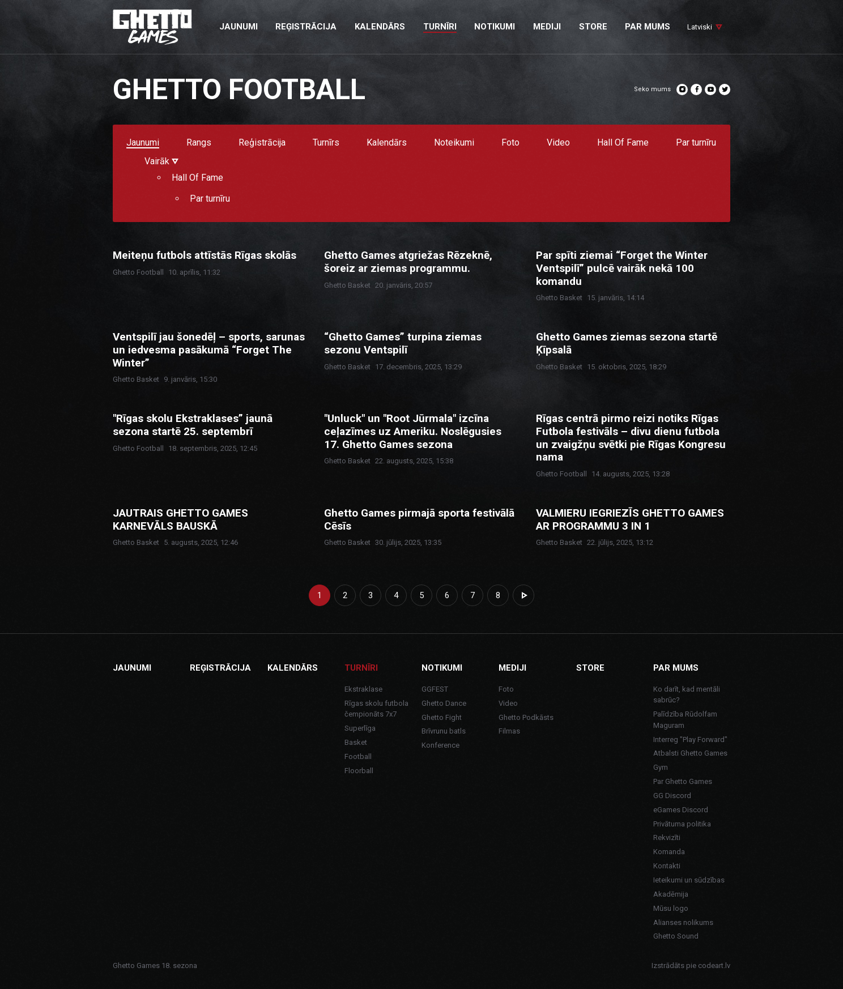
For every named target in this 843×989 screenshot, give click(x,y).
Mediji (512, 668)
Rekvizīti (666, 837)
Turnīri (361, 668)
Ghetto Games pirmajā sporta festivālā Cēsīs (419, 519)
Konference (440, 745)
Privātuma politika (682, 824)
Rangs (198, 143)
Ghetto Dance (444, 703)
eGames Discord (680, 809)
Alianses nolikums (683, 922)
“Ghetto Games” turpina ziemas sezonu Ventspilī (403, 343)
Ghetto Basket (347, 285)
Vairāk (161, 162)
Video (558, 143)
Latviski (699, 27)
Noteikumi (454, 143)
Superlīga (360, 728)
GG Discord (672, 795)
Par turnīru (696, 143)
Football (358, 756)
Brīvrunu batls (444, 731)
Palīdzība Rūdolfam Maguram (685, 720)
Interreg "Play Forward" (690, 739)
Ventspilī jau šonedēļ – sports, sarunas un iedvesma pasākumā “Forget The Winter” (209, 350)
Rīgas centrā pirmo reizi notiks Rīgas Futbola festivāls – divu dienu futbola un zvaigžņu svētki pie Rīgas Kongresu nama (631, 437)
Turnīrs (326, 143)
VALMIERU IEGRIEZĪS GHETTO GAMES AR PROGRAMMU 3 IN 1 (630, 519)
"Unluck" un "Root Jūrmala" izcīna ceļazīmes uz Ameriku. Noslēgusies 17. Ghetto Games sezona (412, 431)
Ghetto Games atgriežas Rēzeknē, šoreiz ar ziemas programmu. (408, 262)
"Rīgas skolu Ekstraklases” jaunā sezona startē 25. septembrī (193, 425)
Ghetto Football (138, 272)
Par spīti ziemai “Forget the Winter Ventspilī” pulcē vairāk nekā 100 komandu (622, 268)
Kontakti (666, 866)
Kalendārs (387, 143)
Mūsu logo (670, 908)
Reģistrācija (262, 143)
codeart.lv (714, 965)
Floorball (358, 770)
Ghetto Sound (676, 936)
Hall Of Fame (623, 143)
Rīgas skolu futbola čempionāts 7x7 (376, 709)
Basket (355, 742)
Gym (660, 767)
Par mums (676, 668)
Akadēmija (670, 894)
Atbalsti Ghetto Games (690, 753)
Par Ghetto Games (682, 781)
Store (590, 668)
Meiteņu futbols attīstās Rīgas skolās (204, 255)
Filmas (509, 731)
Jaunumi (142, 143)
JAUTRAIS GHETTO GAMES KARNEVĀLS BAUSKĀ (180, 519)
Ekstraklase (363, 689)
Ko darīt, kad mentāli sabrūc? (686, 695)
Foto (510, 143)
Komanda (669, 851)
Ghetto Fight (442, 717)
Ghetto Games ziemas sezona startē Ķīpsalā (626, 343)
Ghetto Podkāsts (526, 717)
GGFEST (435, 689)
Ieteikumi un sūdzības (689, 880)
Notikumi (442, 668)
